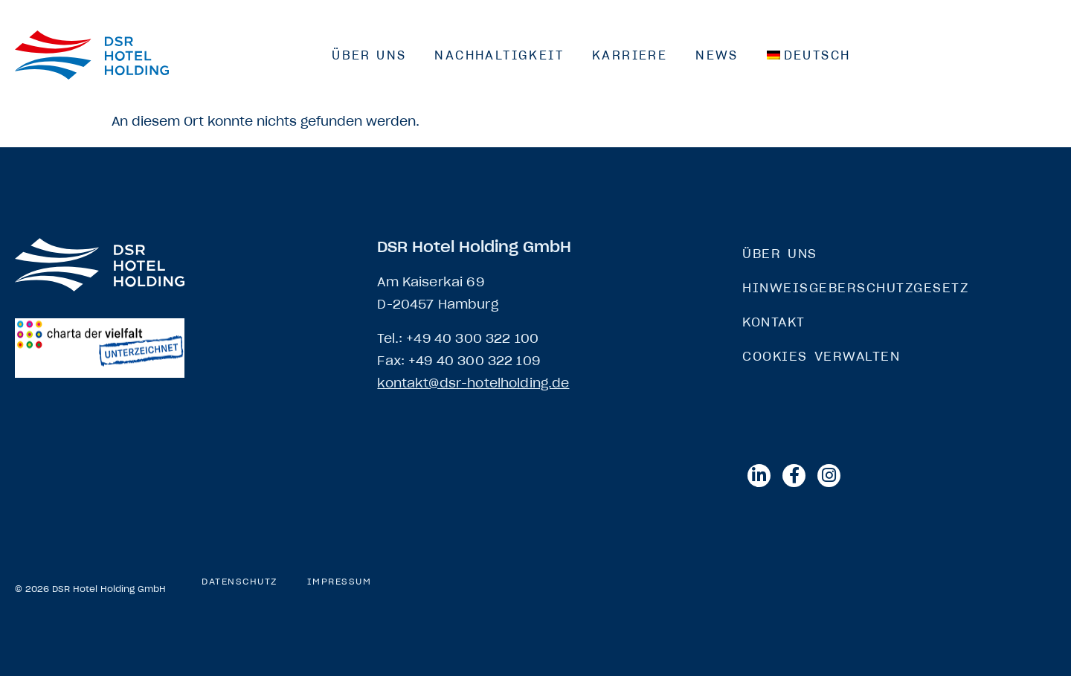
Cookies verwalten (821, 356)
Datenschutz (239, 581)
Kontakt (773, 322)
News (717, 55)
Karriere (629, 55)
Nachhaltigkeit (499, 55)
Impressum (339, 581)
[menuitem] (809, 55)
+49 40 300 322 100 (472, 338)
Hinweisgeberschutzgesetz (855, 288)
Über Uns (369, 55)
